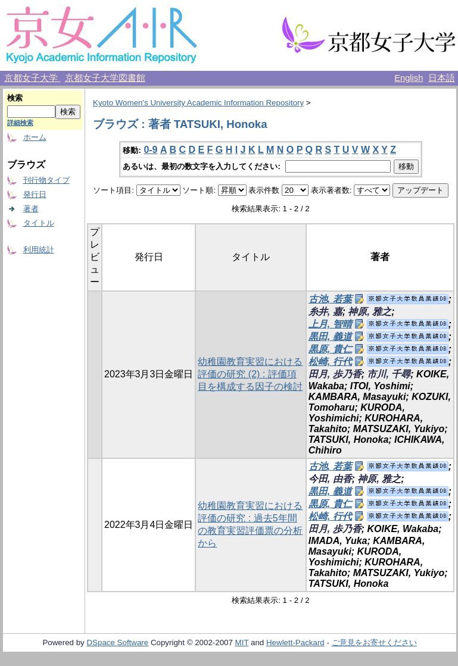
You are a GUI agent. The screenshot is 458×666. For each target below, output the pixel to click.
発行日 (34, 194)
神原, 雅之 (369, 312)
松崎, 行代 (330, 362)
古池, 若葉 (330, 299)
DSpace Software (117, 642)
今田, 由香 (330, 479)
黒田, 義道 (330, 337)
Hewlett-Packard (295, 642)
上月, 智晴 (330, 324)
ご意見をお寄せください (374, 642)
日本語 (441, 78)
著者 (31, 208)
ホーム (34, 137)
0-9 (150, 150)
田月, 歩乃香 (335, 374)
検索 (15, 97)
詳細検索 (20, 122)
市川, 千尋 (388, 374)
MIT (242, 642)
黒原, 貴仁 (330, 349)
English (408, 78)
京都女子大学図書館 (105, 78)
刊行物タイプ (46, 180)
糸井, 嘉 (325, 312)
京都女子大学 (32, 78)
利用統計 (38, 249)
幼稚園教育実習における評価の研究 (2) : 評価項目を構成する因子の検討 (250, 374)
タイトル (38, 222)
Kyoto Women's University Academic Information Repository (198, 102)
